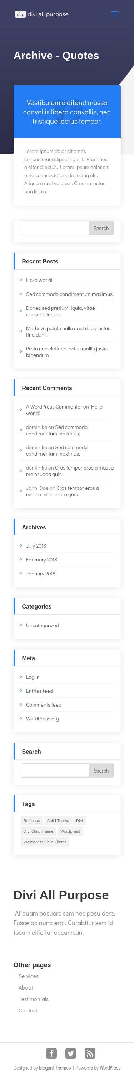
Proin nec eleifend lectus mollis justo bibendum (66, 351)
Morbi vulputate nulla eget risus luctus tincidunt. (68, 331)
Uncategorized (42, 625)
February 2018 (41, 559)
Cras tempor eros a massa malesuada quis (70, 470)
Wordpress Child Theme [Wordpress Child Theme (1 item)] (45, 842)
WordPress (110, 1068)
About (26, 987)
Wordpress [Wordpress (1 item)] (70, 831)
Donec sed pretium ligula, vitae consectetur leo (60, 311)
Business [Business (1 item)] (32, 820)
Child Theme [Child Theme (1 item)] (58, 820)
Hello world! (39, 279)
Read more (67, 111)
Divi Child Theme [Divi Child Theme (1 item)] (38, 831)
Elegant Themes (55, 1068)
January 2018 (40, 573)
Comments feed (43, 704)
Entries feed (39, 690)
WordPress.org (42, 718)
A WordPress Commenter (54, 406)
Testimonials (34, 998)
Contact (28, 1010)
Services (29, 976)
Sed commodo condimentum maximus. (70, 293)
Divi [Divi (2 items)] (79, 820)
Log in (33, 676)
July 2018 (36, 545)
